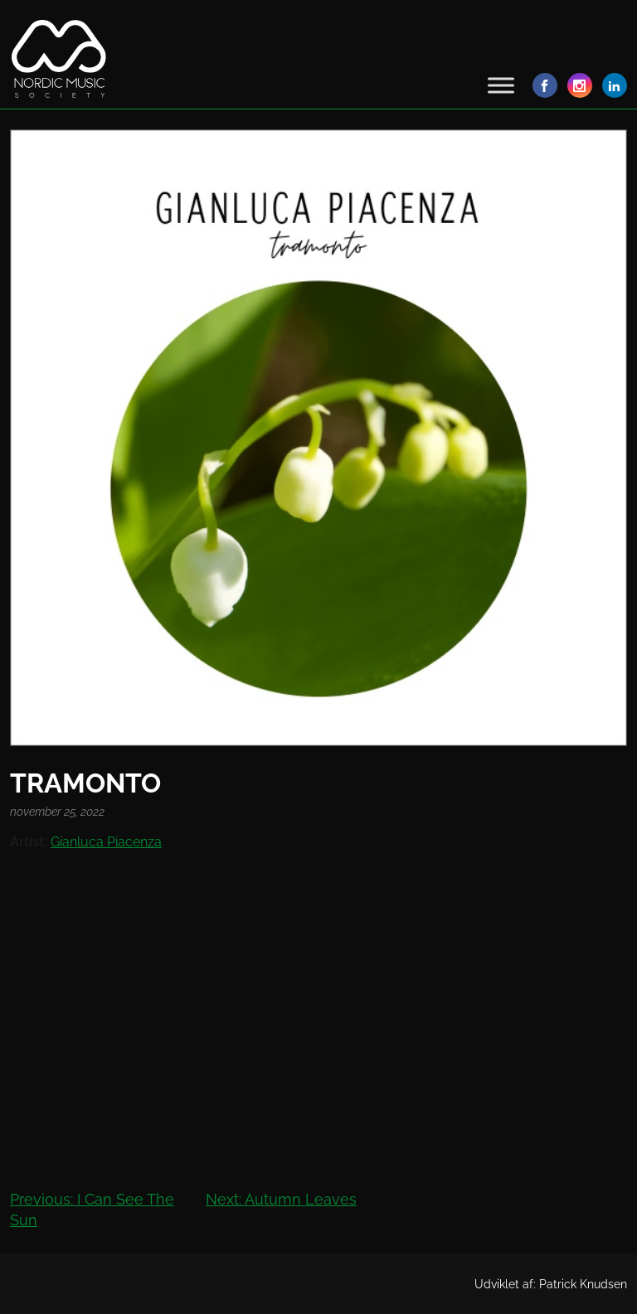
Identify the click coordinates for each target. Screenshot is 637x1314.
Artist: (28, 842)
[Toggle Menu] (501, 85)
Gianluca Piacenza (106, 842)
